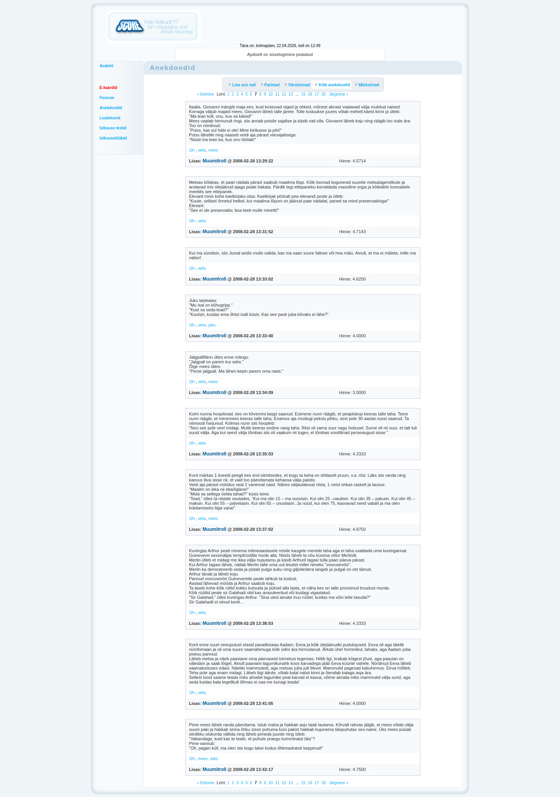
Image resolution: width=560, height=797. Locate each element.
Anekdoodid (111, 108)
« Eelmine (205, 94)
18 (323, 94)
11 (277, 94)
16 (310, 94)
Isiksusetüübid (113, 138)
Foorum (107, 98)
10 (270, 94)
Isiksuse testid (113, 128)
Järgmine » (338, 94)
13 (291, 94)
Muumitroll (214, 161)
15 (303, 94)
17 (317, 94)
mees (213, 150)
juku (211, 325)
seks (202, 150)
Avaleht (107, 66)
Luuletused (110, 118)
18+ (192, 150)
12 (284, 94)
